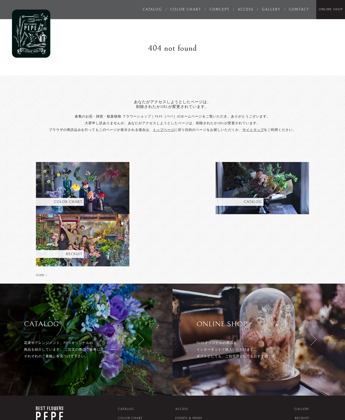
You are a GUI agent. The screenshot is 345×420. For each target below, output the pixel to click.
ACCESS (245, 9)
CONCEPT (219, 9)
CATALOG (152, 9)
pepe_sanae (226, 405)
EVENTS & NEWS (188, 368)
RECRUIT (302, 368)
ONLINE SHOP (331, 9)
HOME (40, 224)
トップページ (163, 130)
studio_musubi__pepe (262, 405)
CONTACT (299, 9)
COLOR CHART (185, 9)
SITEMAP (302, 377)
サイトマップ (253, 130)
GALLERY (271, 9)
